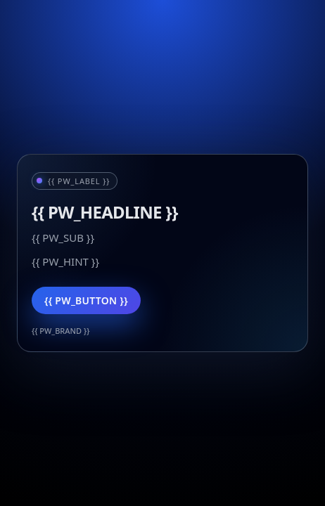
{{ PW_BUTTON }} (86, 300)
